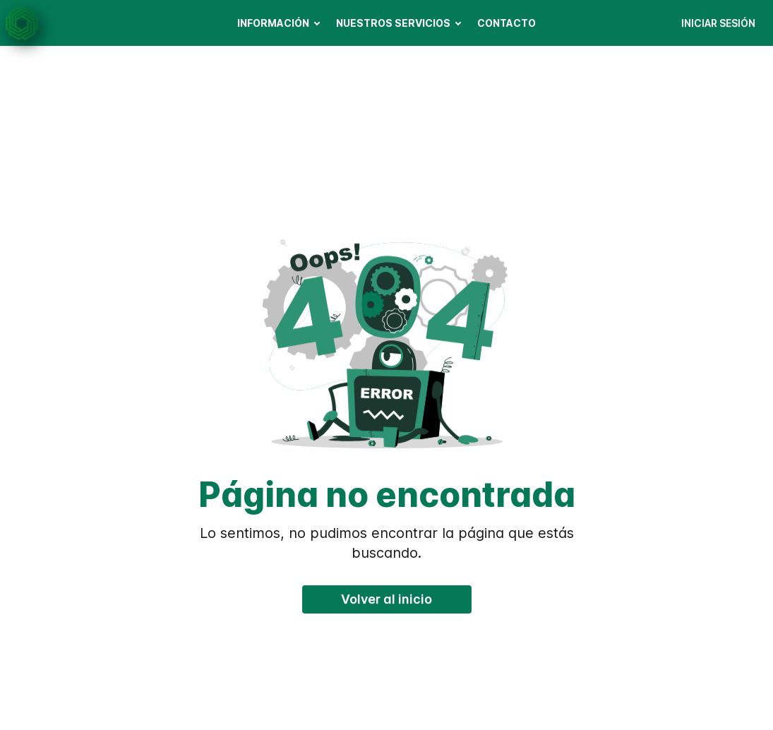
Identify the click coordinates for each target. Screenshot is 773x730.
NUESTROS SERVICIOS (393, 23)
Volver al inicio (386, 599)
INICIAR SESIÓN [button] (718, 23)
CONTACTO (506, 23)
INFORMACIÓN (273, 23)
